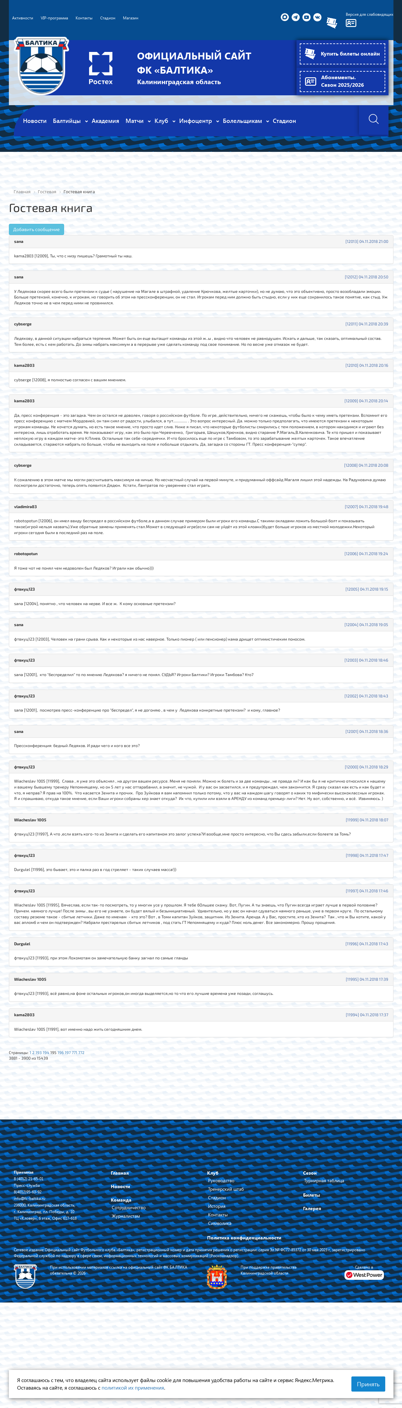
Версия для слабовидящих (366, 15)
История (216, 1288)
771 (83, 1132)
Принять (368, 1384)
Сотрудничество (129, 1289)
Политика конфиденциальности (244, 1320)
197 (75, 1132)
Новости (120, 1268)
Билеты (311, 1277)
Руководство (221, 1262)
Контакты (218, 1297)
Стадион (217, 1280)
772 (91, 1132)
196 (67, 1132)
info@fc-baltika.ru (31, 1280)
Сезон (310, 1255)
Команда (121, 1282)
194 (51, 1132)
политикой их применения (133, 1387)
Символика (219, 1305)
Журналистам (126, 1298)
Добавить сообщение (36, 229)
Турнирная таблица (324, 1262)
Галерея (312, 1290)
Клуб (213, 1255)
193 (42, 1132)
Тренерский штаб (226, 1271)
